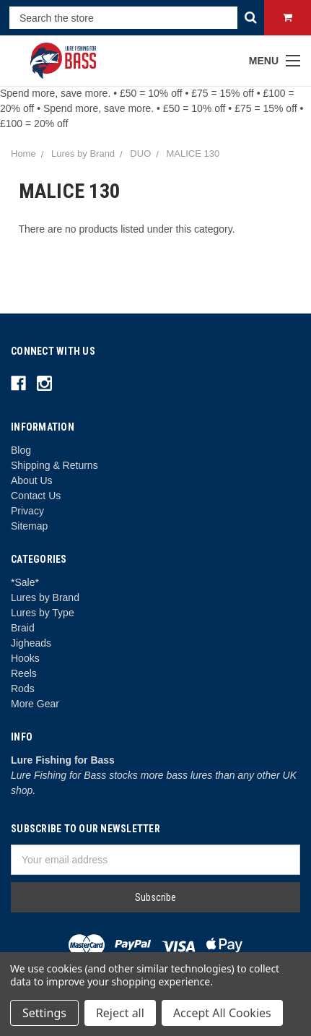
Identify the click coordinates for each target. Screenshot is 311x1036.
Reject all (120, 1013)
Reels (24, 673)
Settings (44, 1013)
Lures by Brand (45, 597)
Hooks (25, 658)
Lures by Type (42, 612)
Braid (23, 628)
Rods (23, 688)
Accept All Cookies (222, 1013)
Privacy (27, 511)
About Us (32, 480)
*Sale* (25, 582)
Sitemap (29, 526)
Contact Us (36, 495)
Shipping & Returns (54, 465)
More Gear (35, 703)
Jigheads (31, 643)
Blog (21, 450)
